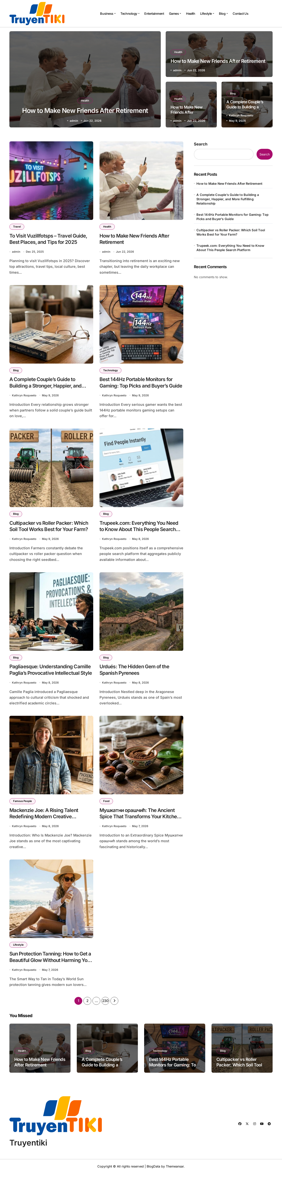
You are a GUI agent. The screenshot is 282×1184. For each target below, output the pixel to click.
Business (108, 14)
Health (190, 14)
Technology (129, 14)
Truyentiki (28, 1153)
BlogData (153, 1177)
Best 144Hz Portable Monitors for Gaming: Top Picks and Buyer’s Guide (140, 389)
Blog (223, 14)
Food (107, 808)
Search (200, 144)
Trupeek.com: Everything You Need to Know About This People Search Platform (139, 534)
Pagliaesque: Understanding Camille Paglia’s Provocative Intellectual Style (44, 679)
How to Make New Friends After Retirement (186, 112)
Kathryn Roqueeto (241, 115)
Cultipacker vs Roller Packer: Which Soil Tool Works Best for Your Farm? (46, 534)
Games (175, 14)
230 (105, 1011)
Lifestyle (207, 14)
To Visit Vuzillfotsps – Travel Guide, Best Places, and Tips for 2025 (47, 243)
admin (74, 120)
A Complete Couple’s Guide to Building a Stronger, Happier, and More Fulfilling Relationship (49, 389)
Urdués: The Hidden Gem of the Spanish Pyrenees (138, 676)
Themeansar (175, 1177)
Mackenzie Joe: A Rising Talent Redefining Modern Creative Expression (47, 825)
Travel (17, 226)
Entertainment (154, 14)
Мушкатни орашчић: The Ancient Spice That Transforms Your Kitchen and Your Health (141, 825)
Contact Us (240, 14)
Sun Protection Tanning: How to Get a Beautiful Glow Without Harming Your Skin (48, 970)
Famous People (23, 808)
